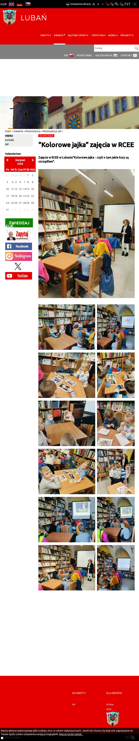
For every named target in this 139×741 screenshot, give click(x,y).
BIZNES (112, 35)
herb (108, 709)
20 (20, 196)
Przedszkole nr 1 (53, 131)
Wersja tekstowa (127, 4)
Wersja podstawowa (107, 4)
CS (28, 4)
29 (27, 202)
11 (12, 189)
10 (7, 189)
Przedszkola (32, 131)
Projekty (126, 35)
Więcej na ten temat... (71, 734)
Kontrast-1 (116, 4)
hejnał (110, 704)
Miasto (45, 35)
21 (24, 196)
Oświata (58, 35)
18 (12, 196)
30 (32, 202)
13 (20, 189)
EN (11, 4)
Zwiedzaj (17, 224)
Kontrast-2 (121, 4)
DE (19, 4)
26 (15, 202)
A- (102, 4)
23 (32, 196)
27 (20, 202)
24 (7, 202)
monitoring (84, 55)
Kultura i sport (77, 35)
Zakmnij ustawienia (135, 4)
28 (24, 202)
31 (7, 209)
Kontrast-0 (112, 4)
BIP (66, 55)
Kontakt (126, 55)
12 (15, 189)
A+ (93, 4)
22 (27, 196)
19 (15, 196)
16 (32, 189)
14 (24, 189)
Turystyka (97, 35)
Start (8, 131)
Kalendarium (104, 55)
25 (12, 202)
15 (27, 189)
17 (7, 196)
